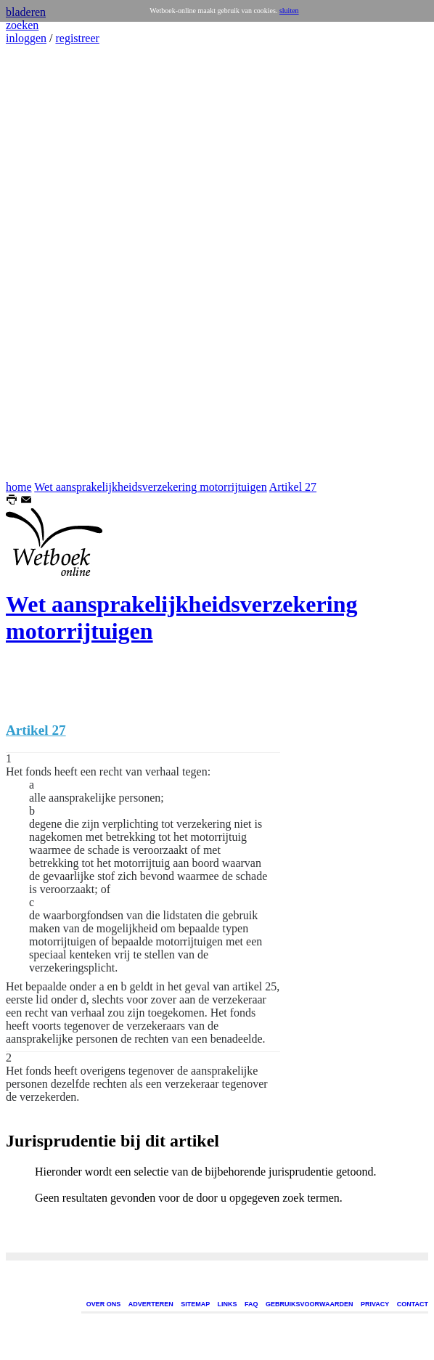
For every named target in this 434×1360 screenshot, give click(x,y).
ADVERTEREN (150, 1304)
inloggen (26, 38)
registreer (77, 38)
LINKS (227, 1304)
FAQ (251, 1304)
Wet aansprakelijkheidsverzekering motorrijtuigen (150, 487)
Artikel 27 (292, 487)
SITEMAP (195, 1304)
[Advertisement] (49, 263)
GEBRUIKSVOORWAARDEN (309, 1304)
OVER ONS (103, 1304)
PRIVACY (375, 1304)
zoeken (22, 25)
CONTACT (412, 1304)
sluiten (289, 11)
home (19, 487)
